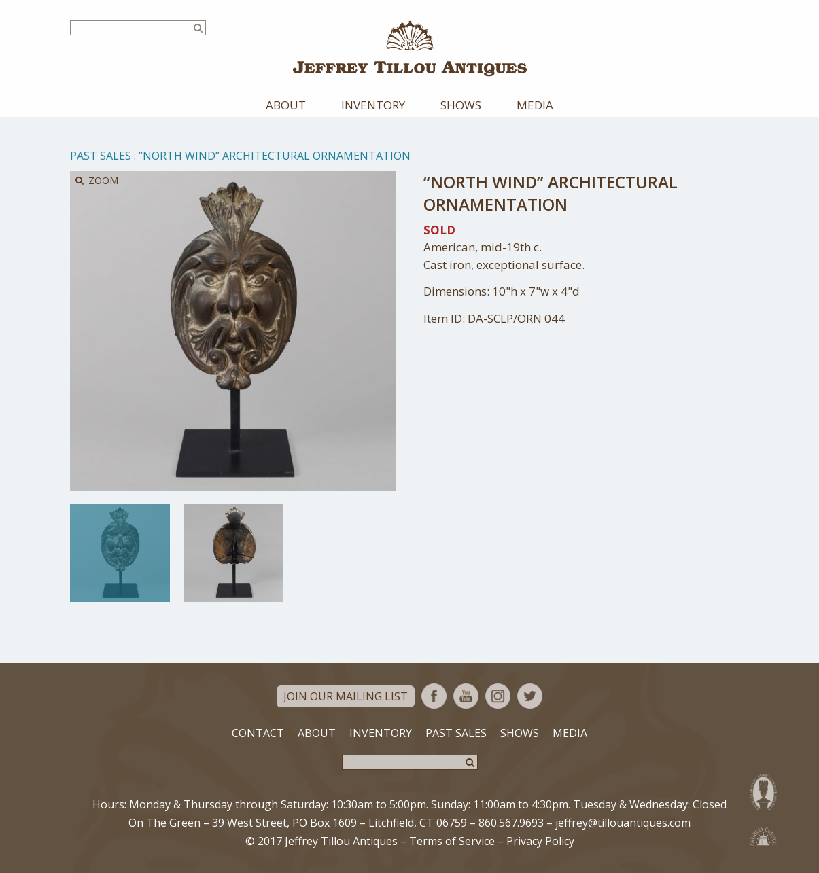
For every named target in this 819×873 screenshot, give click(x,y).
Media (535, 105)
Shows (460, 105)
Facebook (434, 696)
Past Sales (100, 155)
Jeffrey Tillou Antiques (410, 48)
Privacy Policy (540, 841)
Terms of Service (452, 841)
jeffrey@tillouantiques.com (623, 822)
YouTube (465, 696)
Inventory (373, 105)
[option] (120, 553)
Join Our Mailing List (345, 696)
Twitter (529, 696)
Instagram (497, 696)
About (286, 105)
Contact (258, 733)
